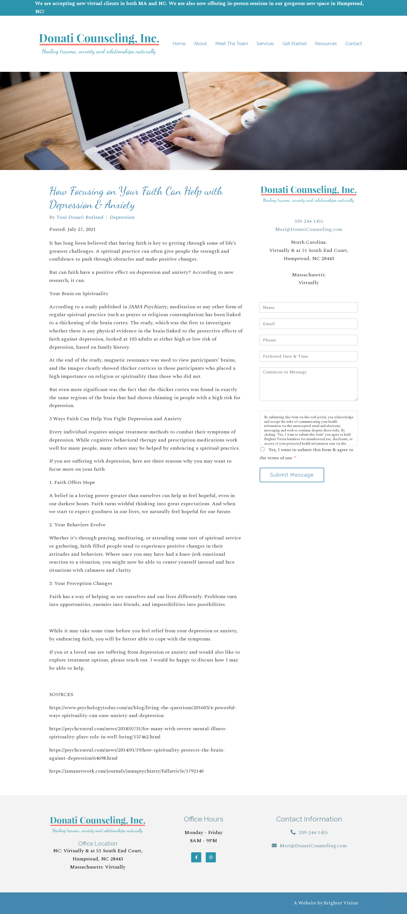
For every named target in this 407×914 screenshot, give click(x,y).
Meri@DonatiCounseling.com (308, 229)
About (200, 43)
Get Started (294, 43)
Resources (326, 43)
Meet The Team (231, 43)
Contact (353, 43)
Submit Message (292, 475)
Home (179, 43)
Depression (121, 217)
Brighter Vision (341, 903)
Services (265, 43)
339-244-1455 (308, 221)
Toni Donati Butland (80, 217)
